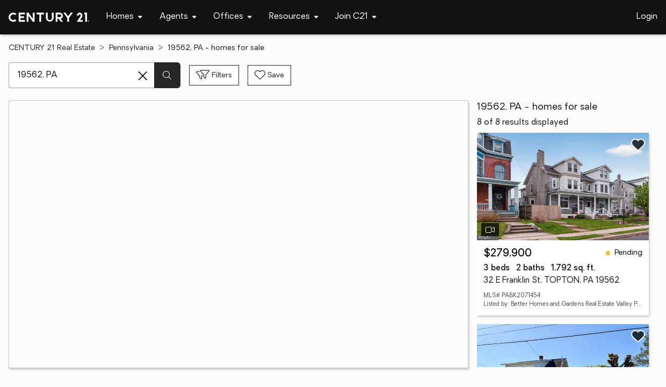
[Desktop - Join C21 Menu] (356, 17)
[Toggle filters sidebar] (214, 75)
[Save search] (269, 75)
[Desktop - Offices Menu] (232, 17)
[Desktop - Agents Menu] (178, 17)
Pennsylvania (131, 48)
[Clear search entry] (142, 76)
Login (646, 16)
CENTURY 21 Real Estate (52, 48)
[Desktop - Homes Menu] (124, 17)
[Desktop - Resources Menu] (293, 17)
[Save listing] (638, 144)
